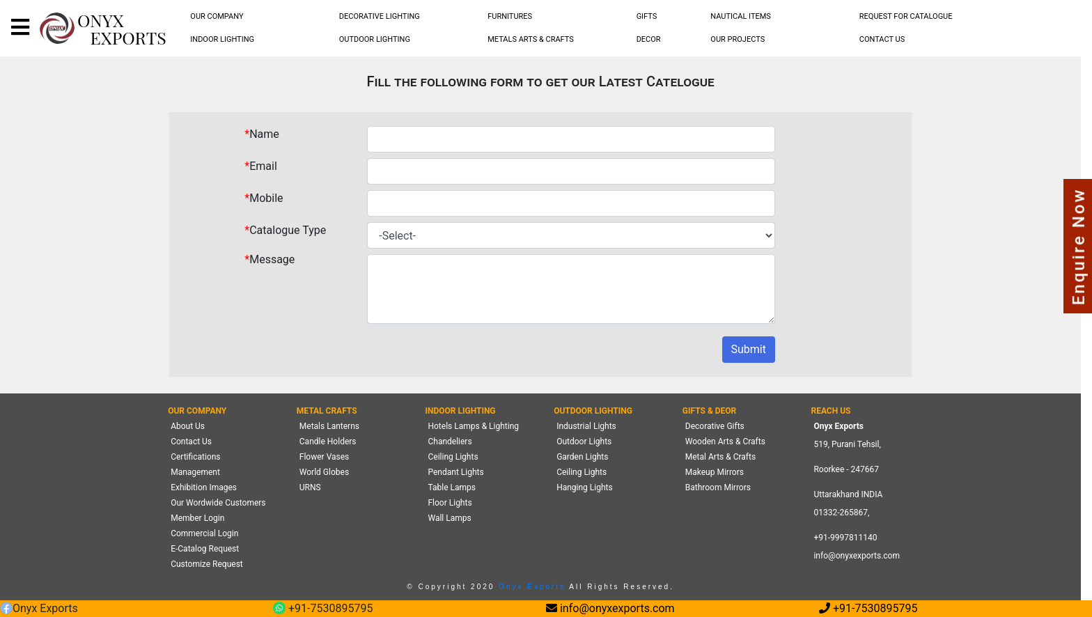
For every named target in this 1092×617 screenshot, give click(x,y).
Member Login (197, 518)
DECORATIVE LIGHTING (379, 16)
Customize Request (207, 564)
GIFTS (647, 16)
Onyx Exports (531, 587)
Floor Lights (449, 503)
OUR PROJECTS (737, 39)
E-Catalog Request (205, 549)
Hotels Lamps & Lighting (473, 426)
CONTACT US (882, 39)
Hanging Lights (584, 487)
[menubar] (217, 17)
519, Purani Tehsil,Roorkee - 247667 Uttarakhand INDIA (847, 469)
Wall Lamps (449, 518)
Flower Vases (324, 457)
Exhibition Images (204, 487)
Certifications (195, 457)
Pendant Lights (455, 472)
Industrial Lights (586, 426)
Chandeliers (449, 441)
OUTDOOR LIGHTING (374, 39)
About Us (188, 426)
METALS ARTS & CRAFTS (531, 39)
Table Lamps (451, 487)
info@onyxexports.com (856, 556)
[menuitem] (217, 17)
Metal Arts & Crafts (720, 457)
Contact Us (191, 441)
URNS (310, 487)
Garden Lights (582, 457)
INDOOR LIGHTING (222, 39)
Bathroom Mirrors (718, 487)
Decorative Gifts (714, 426)
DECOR (649, 39)
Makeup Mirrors (714, 472)
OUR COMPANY (216, 16)
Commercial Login (204, 533)
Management (195, 472)
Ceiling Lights (453, 457)
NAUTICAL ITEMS (740, 16)
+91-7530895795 (323, 609)
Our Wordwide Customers (218, 503)
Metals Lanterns (329, 426)
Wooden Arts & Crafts (725, 441)
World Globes (324, 472)
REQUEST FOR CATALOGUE (906, 16)
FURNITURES (510, 16)
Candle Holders (328, 441)
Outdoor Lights (583, 441)
